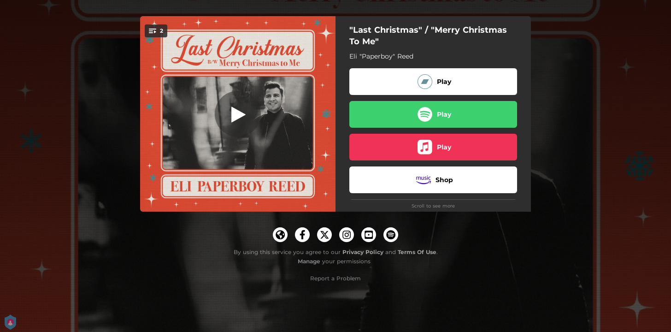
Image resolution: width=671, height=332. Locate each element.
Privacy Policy (362, 252)
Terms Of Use (417, 252)
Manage (309, 261)
